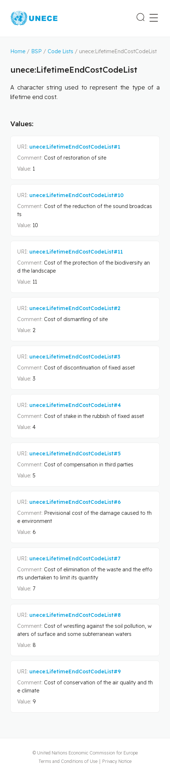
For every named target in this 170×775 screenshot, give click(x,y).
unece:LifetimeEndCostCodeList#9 (75, 671)
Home (17, 51)
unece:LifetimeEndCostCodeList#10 (76, 195)
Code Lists (60, 51)
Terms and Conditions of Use (67, 761)
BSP (36, 51)
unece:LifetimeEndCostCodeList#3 (74, 356)
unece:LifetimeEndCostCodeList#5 (75, 453)
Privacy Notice (117, 761)
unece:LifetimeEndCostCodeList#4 (75, 405)
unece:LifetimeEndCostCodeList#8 (75, 615)
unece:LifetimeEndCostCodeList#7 (75, 558)
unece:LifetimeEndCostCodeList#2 (75, 308)
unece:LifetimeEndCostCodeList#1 (74, 146)
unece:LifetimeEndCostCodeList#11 (76, 251)
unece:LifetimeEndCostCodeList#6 (75, 502)
